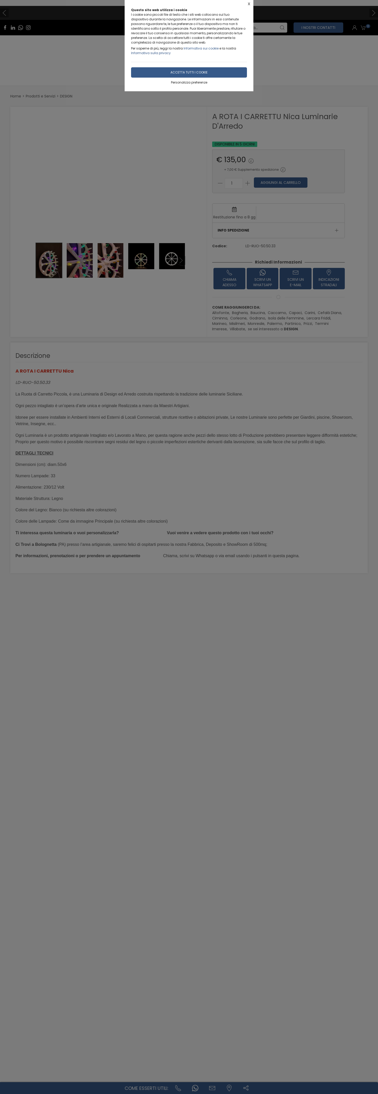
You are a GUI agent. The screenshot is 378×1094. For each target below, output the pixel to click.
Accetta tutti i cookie (189, 72)
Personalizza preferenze (189, 82)
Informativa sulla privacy (151, 53)
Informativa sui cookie (201, 48)
